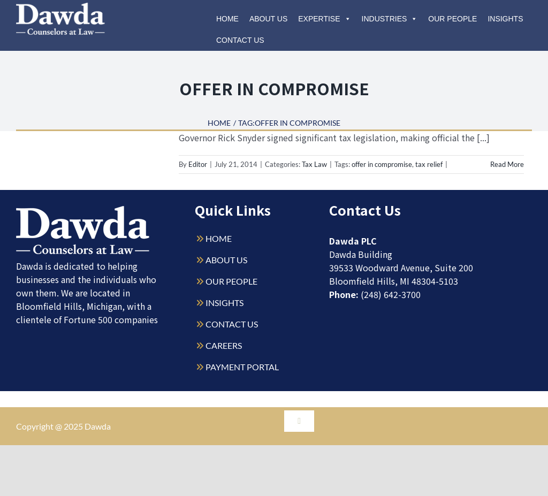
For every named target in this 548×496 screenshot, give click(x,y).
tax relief (429, 164)
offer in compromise (382, 164)
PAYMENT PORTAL (242, 367)
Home (227, 18)
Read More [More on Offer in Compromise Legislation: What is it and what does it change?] (507, 164)
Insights (505, 18)
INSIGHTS (224, 302)
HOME (219, 238)
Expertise (324, 18)
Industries (390, 18)
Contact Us (240, 40)
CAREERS (224, 345)
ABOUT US (226, 260)
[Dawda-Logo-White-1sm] (83, 210)
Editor (197, 164)
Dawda (98, 426)
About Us (268, 18)
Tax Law (314, 164)
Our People (452, 18)
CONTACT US (232, 324)
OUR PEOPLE (231, 281)
